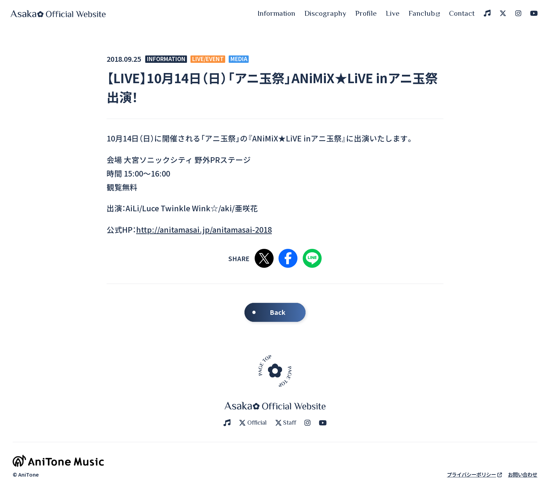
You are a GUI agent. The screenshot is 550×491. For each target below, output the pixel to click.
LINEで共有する (312, 258)
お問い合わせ (522, 474)
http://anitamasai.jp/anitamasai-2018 (204, 229)
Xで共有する (264, 258)
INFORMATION (166, 59)
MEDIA (238, 59)
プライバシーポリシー (474, 474)
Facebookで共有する (288, 258)
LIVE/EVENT (208, 59)
